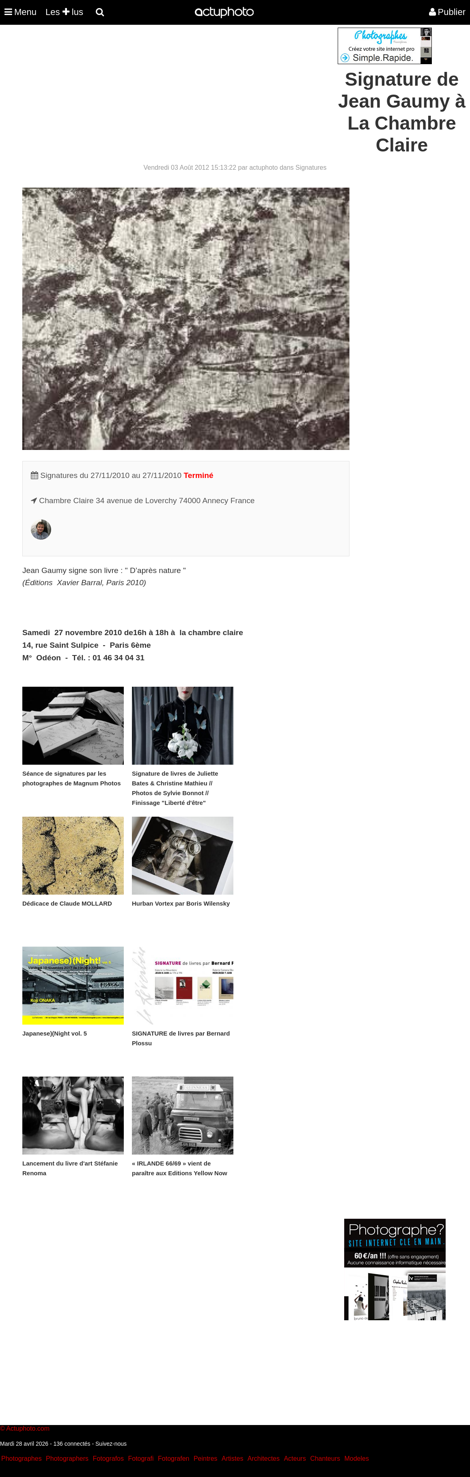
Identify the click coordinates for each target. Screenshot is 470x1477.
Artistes (232, 1458)
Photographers (67, 1458)
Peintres (206, 1458)
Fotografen (173, 1458)
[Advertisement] (186, 84)
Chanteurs (325, 1458)
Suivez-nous (111, 1443)
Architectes (264, 1458)
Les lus (64, 12)
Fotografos (108, 1458)
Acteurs (295, 1458)
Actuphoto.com (28, 1428)
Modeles (356, 1458)
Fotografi (140, 1458)
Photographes (21, 1458)
